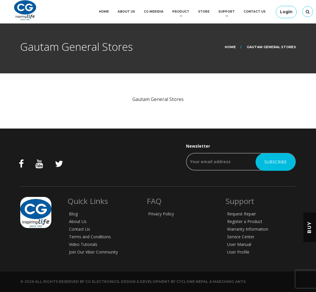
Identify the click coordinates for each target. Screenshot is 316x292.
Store (203, 11)
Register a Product (244, 221)
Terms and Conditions (90, 236)
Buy (309, 227)
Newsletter (241, 157)
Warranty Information (247, 229)
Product (180, 11)
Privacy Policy (161, 214)
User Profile (238, 252)
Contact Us (255, 11)
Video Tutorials (83, 244)
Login (286, 11)
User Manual (239, 244)
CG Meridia (153, 11)
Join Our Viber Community (93, 252)
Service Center (240, 236)
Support (226, 11)
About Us (126, 11)
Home (104, 11)
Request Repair (241, 214)
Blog (73, 214)
